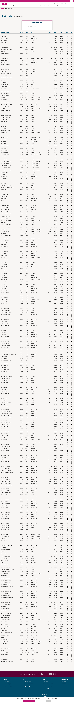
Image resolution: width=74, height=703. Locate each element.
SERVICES (43, 679)
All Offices (63, 681)
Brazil (19, 5)
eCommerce (67, 5)
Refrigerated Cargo (46, 688)
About (14, 5)
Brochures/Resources (29, 683)
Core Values (8, 683)
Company (7, 681)
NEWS (24, 679)
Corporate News (28, 681)
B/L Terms (44, 696)
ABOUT (6, 679)
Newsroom (30, 5)
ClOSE (48, 701)
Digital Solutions (59, 5)
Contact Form (64, 683)
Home (2, 8)
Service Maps (45, 681)
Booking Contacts (65, 685)
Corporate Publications (10, 687)
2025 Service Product (47, 683)
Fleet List (44, 685)
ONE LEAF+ (44, 694)
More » (72, 5)
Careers (23, 5)
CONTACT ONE (64, 679)
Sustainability (51, 5)
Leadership (7, 685)
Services (36, 5)
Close (71, 0)
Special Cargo (45, 692)
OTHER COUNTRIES (40, 701)
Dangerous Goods (46, 690)
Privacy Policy (38, 0)
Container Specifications (47, 687)
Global (62, 3)
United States (29, 700)
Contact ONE (43, 5)
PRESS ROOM (26, 686)
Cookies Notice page (30, 0)
